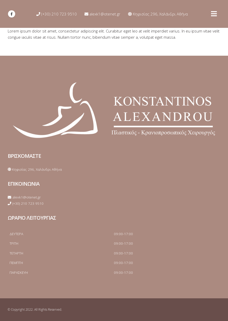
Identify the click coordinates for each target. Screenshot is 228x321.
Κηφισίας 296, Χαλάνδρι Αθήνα (158, 14)
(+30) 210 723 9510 (56, 14)
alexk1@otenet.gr (102, 14)
